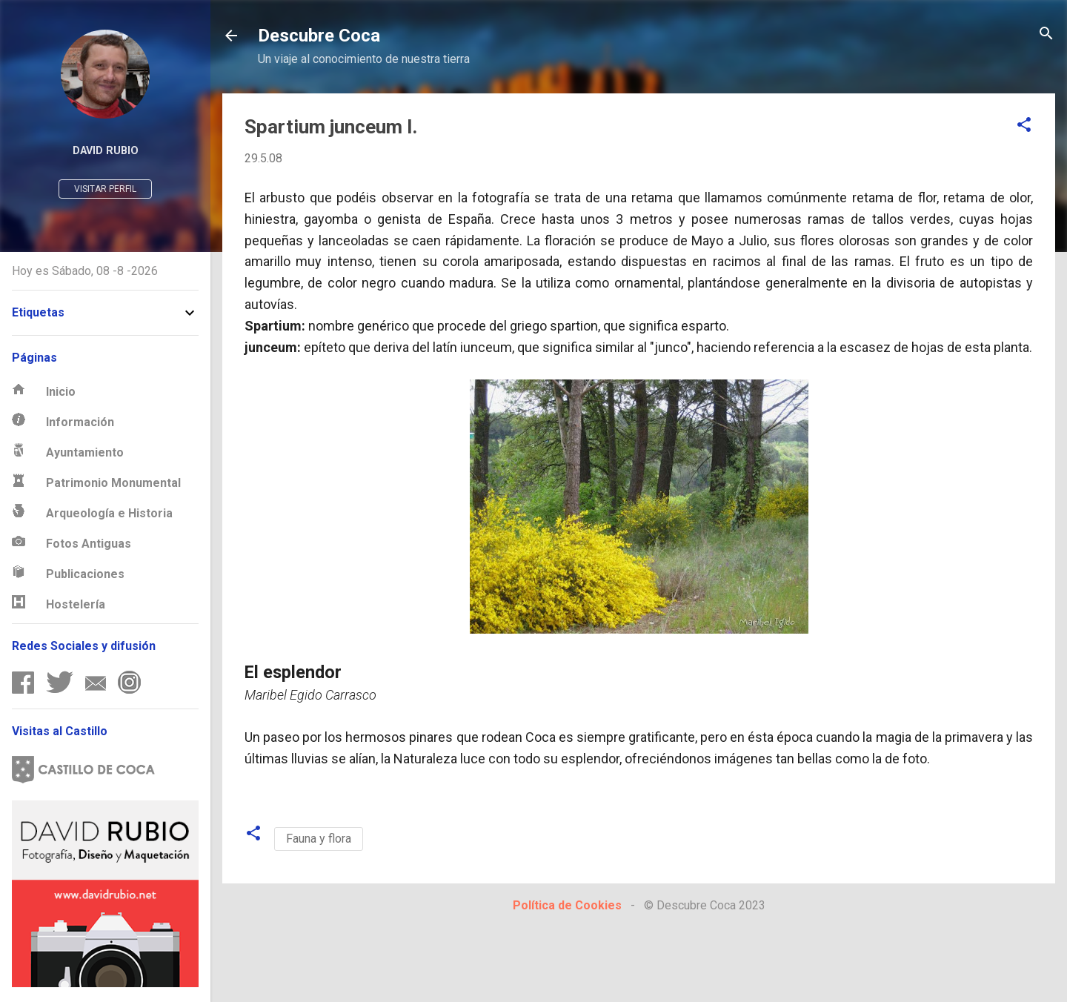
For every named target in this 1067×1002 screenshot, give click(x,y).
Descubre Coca (319, 35)
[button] (1024, 126)
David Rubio (106, 151)
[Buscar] (1046, 34)
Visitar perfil (105, 189)
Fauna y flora (318, 839)
